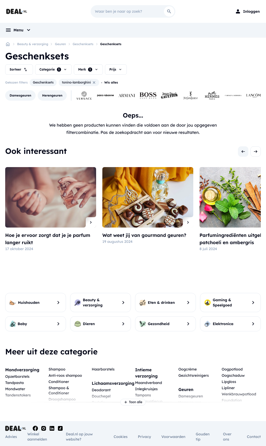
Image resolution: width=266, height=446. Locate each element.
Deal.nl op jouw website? (79, 437)
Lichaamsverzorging (113, 383)
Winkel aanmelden (37, 437)
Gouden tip (203, 437)
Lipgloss (229, 381)
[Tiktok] (60, 428)
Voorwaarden (173, 436)
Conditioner (59, 381)
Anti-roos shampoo (65, 375)
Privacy (144, 436)
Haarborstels (103, 369)
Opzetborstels (17, 376)
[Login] (247, 11)
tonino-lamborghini (79, 82)
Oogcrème (187, 369)
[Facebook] (35, 428)
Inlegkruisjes (146, 389)
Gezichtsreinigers (193, 375)
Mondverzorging (22, 369)
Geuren (60, 44)
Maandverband (148, 382)
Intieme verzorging (146, 373)
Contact (254, 436)
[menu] (18, 30)
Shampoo (57, 369)
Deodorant (101, 390)
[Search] (169, 11)
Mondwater (15, 389)
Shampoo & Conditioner (59, 390)
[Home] (7, 44)
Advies (11, 436)
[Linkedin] (52, 428)
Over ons (227, 437)
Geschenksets (83, 44)
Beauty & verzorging (32, 44)
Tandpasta (14, 382)
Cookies (120, 436)
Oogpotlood (232, 369)
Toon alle (133, 402)
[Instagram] (44, 428)
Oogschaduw (233, 375)
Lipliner (228, 388)
